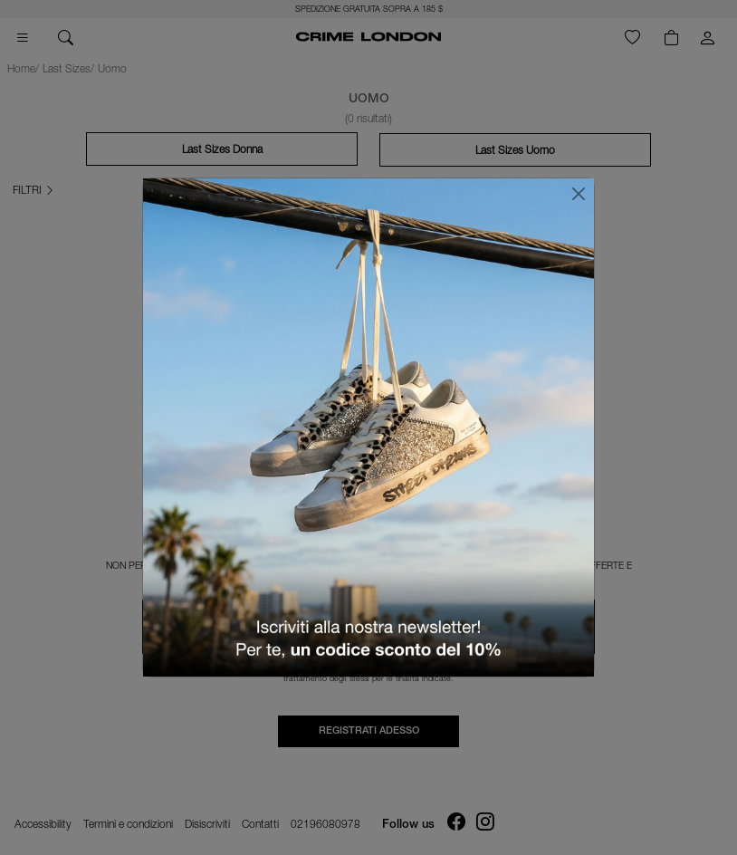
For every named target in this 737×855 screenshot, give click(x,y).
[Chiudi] (578, 193)
